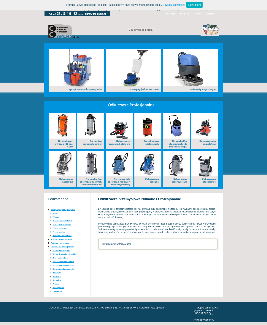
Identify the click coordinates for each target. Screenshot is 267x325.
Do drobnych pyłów (61, 250)
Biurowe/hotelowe (60, 258)
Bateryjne (57, 273)
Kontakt (210, 13)
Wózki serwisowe (60, 228)
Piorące (56, 284)
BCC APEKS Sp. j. (204, 313)
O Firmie (170, 13)
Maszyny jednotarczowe (61, 239)
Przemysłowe (58, 287)
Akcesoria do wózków (62, 235)
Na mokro (57, 280)
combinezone (211, 307)
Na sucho (57, 276)
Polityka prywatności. (203, 319)
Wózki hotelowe (59, 232)
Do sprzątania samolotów (64, 269)
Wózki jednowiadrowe (62, 221)
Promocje (184, 13)
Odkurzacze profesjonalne (62, 247)
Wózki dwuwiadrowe (62, 224)
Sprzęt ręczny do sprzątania (63, 209)
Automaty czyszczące (60, 243)
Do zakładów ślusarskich (63, 265)
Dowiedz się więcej (174, 4)
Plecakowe (57, 291)
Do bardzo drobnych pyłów (64, 254)
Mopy (55, 213)
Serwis (197, 13)
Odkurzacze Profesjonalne (131, 105)
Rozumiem (194, 4)
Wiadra (56, 217)
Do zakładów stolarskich (63, 261)
